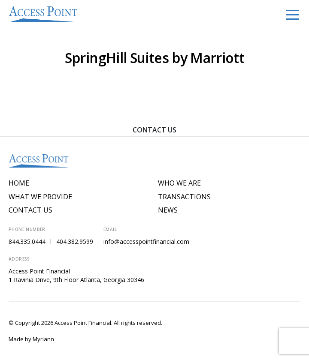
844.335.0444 (27, 241)
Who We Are (179, 183)
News (168, 210)
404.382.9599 (74, 241)
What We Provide (40, 197)
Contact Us (154, 130)
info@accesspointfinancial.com (146, 241)
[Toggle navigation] (293, 14)
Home (19, 183)
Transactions (184, 197)
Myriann (43, 339)
